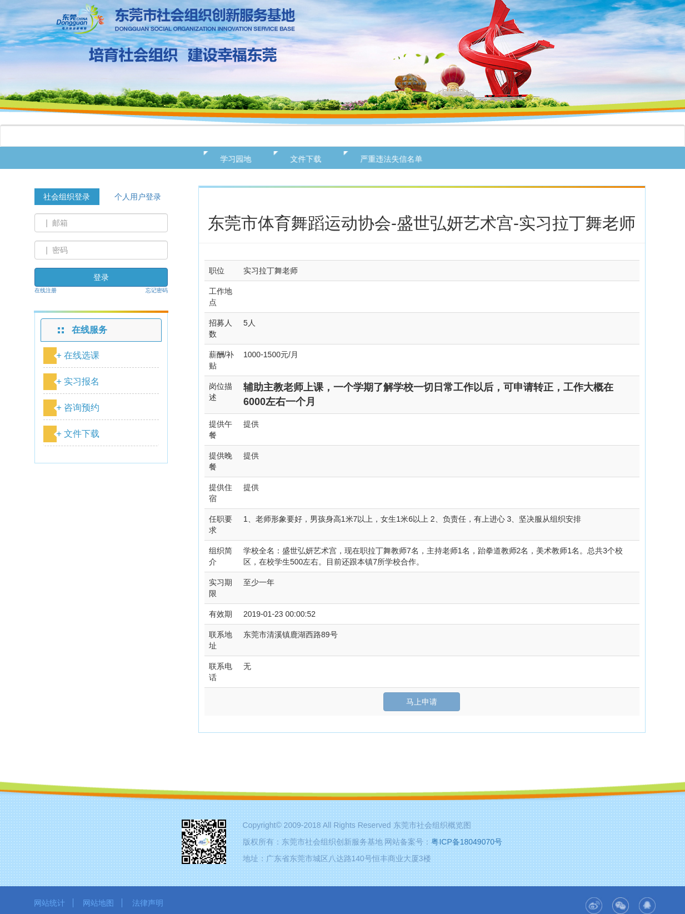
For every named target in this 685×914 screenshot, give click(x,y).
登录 (101, 277)
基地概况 (128, 136)
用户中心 (453, 136)
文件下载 (300, 158)
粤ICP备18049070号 (466, 841)
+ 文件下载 (78, 433)
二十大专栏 (522, 136)
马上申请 (421, 701)
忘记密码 (157, 290)
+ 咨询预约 (78, 407)
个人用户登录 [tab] (137, 196)
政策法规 (193, 136)
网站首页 (63, 136)
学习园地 (230, 158)
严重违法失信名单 (386, 158)
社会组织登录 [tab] (66, 196)
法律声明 (147, 902)
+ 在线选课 (78, 355)
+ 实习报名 (78, 381)
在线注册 (45, 290)
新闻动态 (258, 136)
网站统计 (49, 902)
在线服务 (323, 136)
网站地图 (98, 902)
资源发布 (388, 136)
